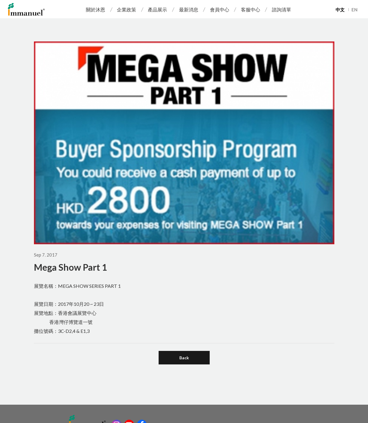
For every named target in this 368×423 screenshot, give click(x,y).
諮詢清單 (281, 9)
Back (184, 357)
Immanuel (26, 9)
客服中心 (250, 9)
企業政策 (126, 9)
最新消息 (188, 9)
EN (354, 9)
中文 (340, 9)
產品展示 (157, 9)
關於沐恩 (95, 9)
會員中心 (219, 9)
